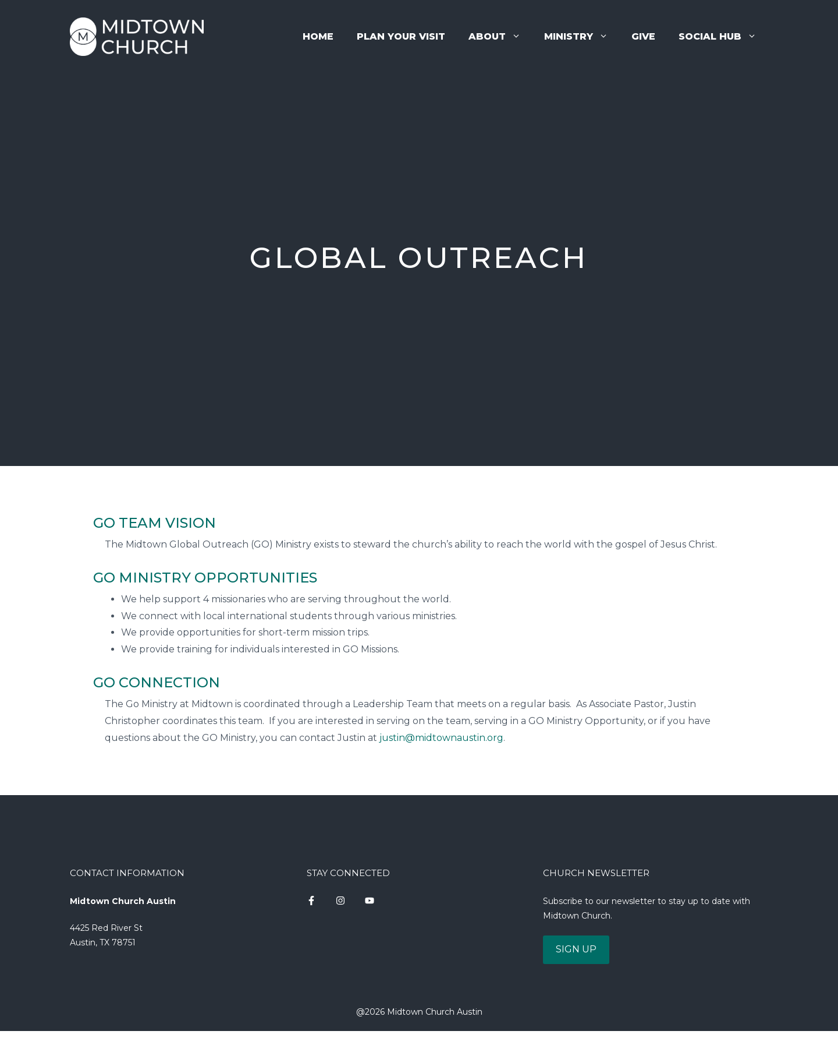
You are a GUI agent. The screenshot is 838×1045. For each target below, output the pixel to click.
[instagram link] (311, 900)
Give (643, 36)
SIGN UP (576, 949)
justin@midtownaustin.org (441, 737)
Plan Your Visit (401, 36)
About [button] (500, 36)
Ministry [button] (582, 36)
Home (318, 36)
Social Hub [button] (723, 36)
